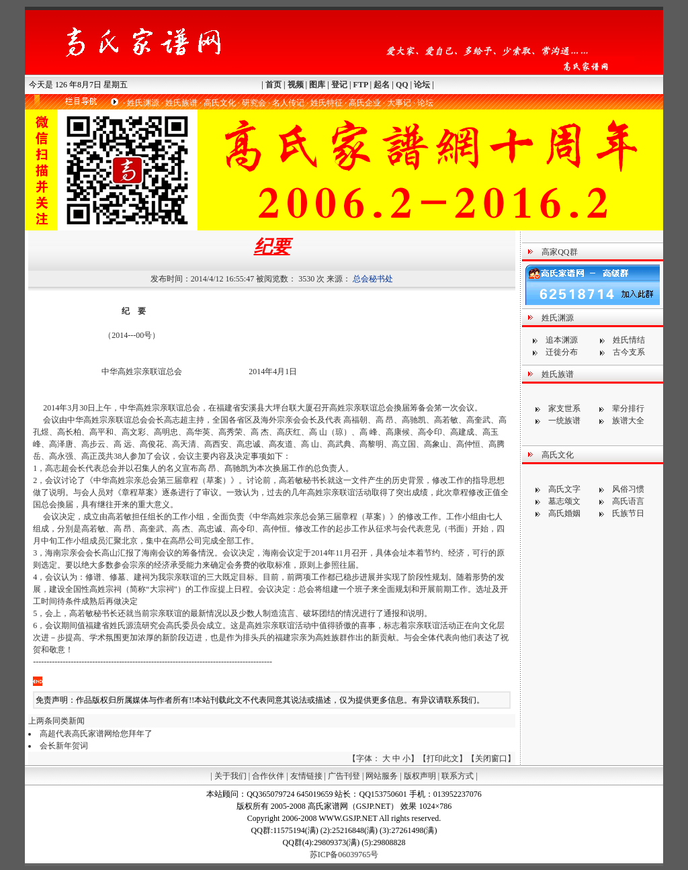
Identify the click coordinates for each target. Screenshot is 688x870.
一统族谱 (564, 420)
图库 (317, 84)
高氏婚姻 (564, 513)
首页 (273, 84)
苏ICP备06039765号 (344, 854)
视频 (296, 84)
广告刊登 (344, 776)
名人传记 (288, 102)
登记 (339, 84)
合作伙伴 (268, 776)
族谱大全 (628, 420)
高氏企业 (365, 102)
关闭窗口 (491, 758)
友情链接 (306, 776)
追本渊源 (562, 340)
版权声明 (420, 776)
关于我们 (230, 776)
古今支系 (629, 352)
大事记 (399, 102)
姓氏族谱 (181, 102)
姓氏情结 (629, 340)
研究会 (254, 102)
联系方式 (457, 776)
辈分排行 (628, 408)
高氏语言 (628, 501)
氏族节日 (628, 513)
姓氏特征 (326, 102)
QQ (402, 84)
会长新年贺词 (64, 745)
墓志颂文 (564, 501)
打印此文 (443, 758)
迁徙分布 (562, 352)
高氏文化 (220, 102)
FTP (360, 84)
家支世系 (564, 408)
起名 (382, 84)
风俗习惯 (628, 489)
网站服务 (382, 776)
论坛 (422, 84)
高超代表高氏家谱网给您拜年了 (96, 733)
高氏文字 (564, 489)
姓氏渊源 (143, 102)
